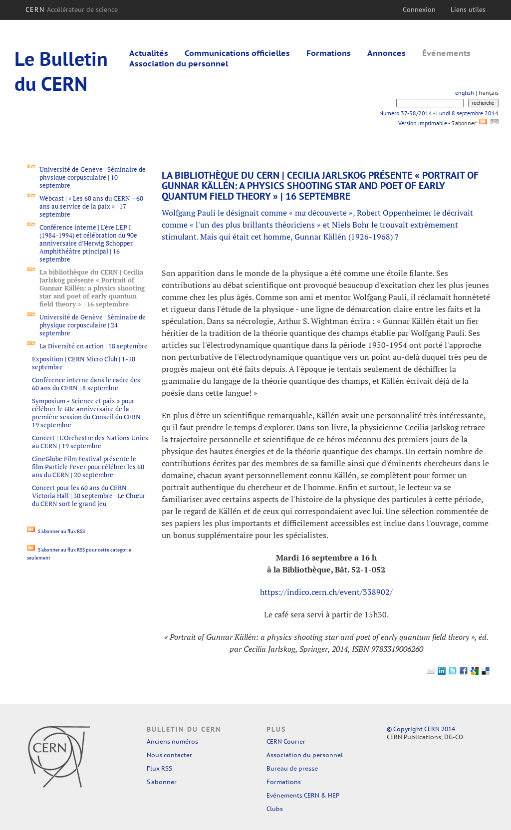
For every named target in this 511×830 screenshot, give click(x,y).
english (464, 92)
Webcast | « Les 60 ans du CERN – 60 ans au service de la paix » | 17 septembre (91, 206)
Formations (328, 53)
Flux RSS (159, 768)
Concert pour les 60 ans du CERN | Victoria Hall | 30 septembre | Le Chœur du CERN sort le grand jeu (88, 495)
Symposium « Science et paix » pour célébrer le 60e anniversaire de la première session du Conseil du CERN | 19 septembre (88, 412)
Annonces (386, 53)
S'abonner (162, 782)
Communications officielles (237, 53)
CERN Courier (285, 741)
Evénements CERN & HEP (302, 795)
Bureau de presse (292, 768)
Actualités (148, 53)
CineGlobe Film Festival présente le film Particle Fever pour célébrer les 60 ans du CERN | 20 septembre (88, 466)
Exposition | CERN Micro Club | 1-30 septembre (83, 362)
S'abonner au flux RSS (56, 531)
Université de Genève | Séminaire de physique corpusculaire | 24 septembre (92, 324)
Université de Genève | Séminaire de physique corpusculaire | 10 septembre (92, 177)
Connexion (419, 9)
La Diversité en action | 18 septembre (93, 345)
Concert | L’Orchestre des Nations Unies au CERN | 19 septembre (90, 441)
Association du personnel (178, 63)
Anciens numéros (172, 741)
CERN (71, 9)
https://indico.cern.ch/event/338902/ (326, 592)
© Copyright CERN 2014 (421, 729)
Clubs (274, 809)
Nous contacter (169, 755)
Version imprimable (422, 123)
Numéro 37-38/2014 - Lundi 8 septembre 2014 (439, 113)
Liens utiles (468, 9)
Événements (446, 53)
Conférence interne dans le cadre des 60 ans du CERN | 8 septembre (86, 383)
